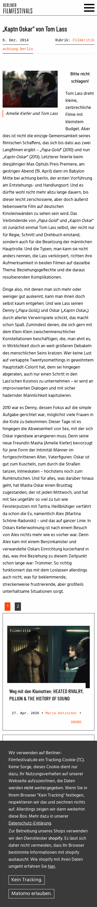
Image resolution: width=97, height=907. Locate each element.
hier (51, 866)
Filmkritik (83, 40)
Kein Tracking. (26, 880)
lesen (76, 722)
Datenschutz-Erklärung (30, 823)
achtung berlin (18, 49)
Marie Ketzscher (61, 713)
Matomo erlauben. (31, 894)
